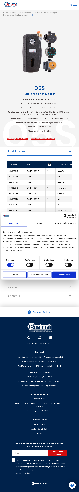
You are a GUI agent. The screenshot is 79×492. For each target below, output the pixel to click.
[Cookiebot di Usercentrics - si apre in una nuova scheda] (65, 216)
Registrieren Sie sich (57, 453)
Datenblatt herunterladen (43, 138)
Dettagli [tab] (39, 223)
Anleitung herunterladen (17, 138)
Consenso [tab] (13, 223)
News (39, 433)
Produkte (13, 12)
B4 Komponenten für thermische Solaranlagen (38, 12)
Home (5, 12)
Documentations (39, 425)
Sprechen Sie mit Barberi (39, 429)
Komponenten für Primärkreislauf (16, 15)
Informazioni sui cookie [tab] (65, 223)
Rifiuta (15, 275)
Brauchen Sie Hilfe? (39, 312)
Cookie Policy (32, 343)
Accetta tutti (64, 275)
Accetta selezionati (39, 275)
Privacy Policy (46, 343)
